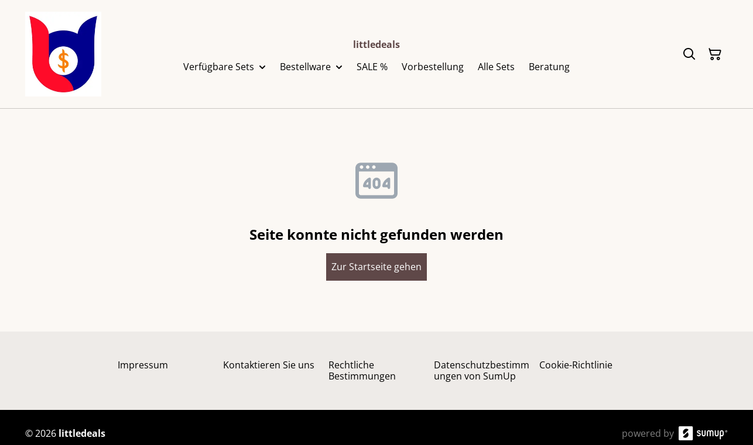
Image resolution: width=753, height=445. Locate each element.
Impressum (143, 364)
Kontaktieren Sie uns (268, 364)
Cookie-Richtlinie (575, 364)
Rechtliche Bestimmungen (362, 370)
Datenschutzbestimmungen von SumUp (481, 370)
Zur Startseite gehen (376, 266)
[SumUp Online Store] (703, 433)
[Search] (689, 54)
